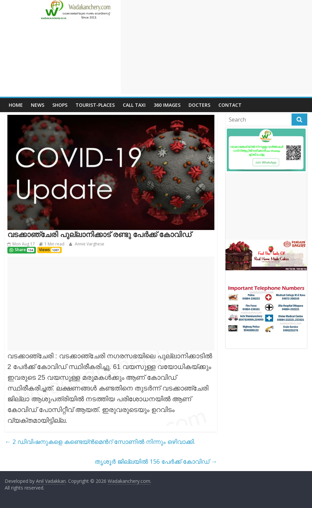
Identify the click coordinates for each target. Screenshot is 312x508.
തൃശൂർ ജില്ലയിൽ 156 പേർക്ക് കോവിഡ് (156, 461)
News (37, 105)
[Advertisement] (216, 47)
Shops (59, 105)
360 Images (167, 105)
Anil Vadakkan (51, 481)
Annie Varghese (89, 244)
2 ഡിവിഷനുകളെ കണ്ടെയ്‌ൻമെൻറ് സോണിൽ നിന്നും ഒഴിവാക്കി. (100, 441)
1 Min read (54, 244)
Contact (230, 105)
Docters (199, 105)
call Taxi (134, 105)
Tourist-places (95, 105)
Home (16, 105)
